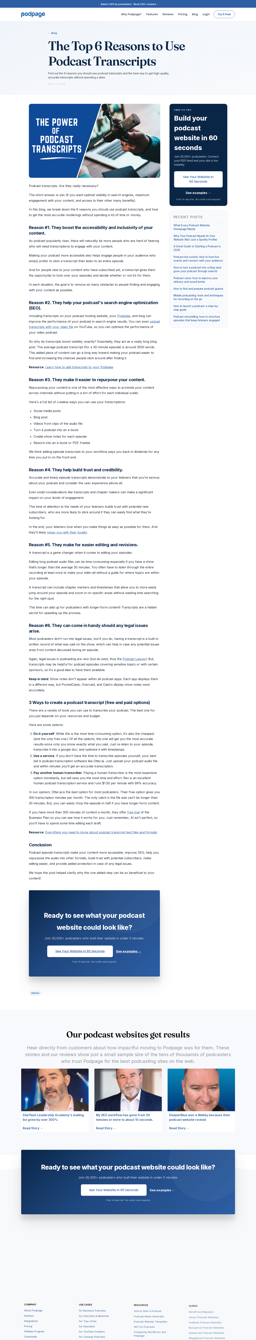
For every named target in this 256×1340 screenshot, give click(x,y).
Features (152, 14)
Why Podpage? (131, 14)
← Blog (52, 32)
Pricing (182, 14)
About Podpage (33, 1316)
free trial (133, 812)
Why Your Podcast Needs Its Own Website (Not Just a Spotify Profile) (195, 237)
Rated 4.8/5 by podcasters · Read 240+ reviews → (128, 4)
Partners (29, 1321)
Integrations (31, 1326)
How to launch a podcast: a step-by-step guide (196, 308)
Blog (195, 14)
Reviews (168, 14)
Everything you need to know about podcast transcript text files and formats (101, 832)
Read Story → (33, 1128)
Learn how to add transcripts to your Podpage (79, 367)
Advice (35, 993)
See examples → (128, 951)
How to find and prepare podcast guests (198, 288)
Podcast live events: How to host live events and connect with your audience (198, 258)
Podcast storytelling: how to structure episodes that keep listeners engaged (197, 318)
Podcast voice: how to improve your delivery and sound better (196, 280)
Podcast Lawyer (134, 659)
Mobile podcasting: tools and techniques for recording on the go (198, 297)
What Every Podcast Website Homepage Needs (192, 227)
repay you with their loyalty (67, 532)
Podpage (123, 316)
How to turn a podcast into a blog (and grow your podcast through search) (197, 269)
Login (206, 14)
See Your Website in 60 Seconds (80, 951)
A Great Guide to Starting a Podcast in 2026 (197, 248)
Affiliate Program (34, 1336)
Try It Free (224, 14)
